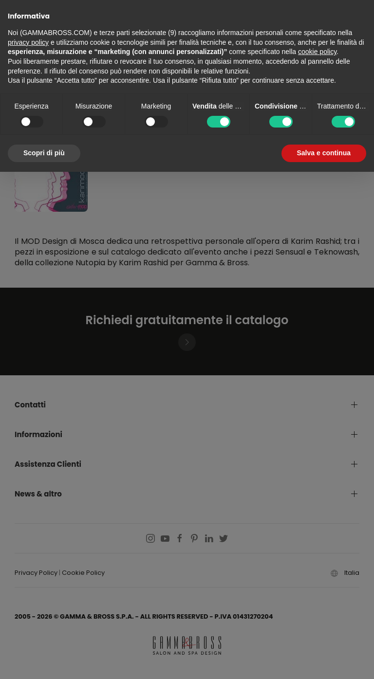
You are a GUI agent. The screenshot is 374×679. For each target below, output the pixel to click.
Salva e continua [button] (324, 153)
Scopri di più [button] (44, 153)
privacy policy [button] (28, 42)
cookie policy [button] (317, 51)
